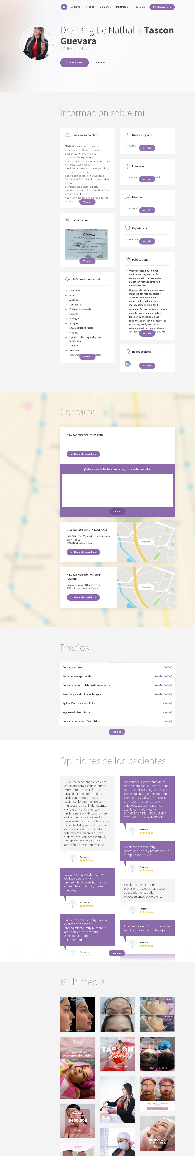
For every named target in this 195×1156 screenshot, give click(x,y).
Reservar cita (162, 6)
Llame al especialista (83, 453)
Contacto (140, 6)
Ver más (117, 511)
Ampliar (146, 541)
